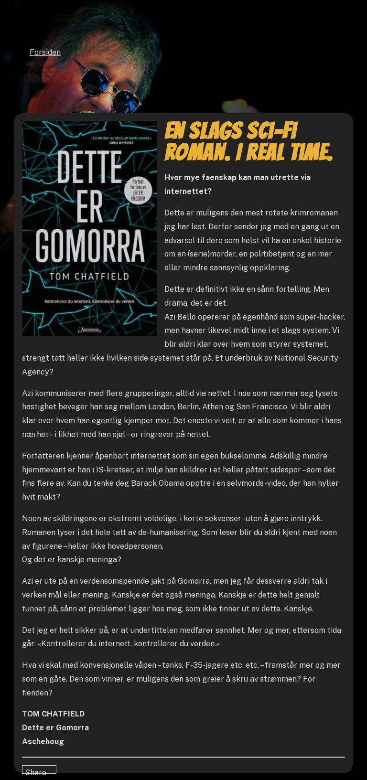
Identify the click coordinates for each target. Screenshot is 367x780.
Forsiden (45, 52)
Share (35, 771)
